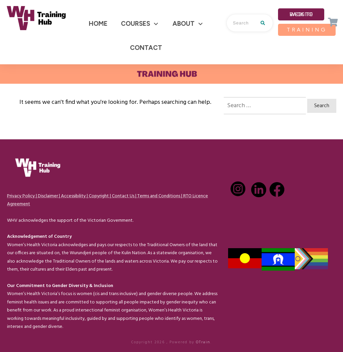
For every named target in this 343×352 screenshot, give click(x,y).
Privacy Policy (21, 196)
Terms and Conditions (158, 196)
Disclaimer (48, 196)
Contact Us (123, 196)
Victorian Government (110, 220)
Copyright (99, 196)
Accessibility (73, 196)
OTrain (203, 342)
